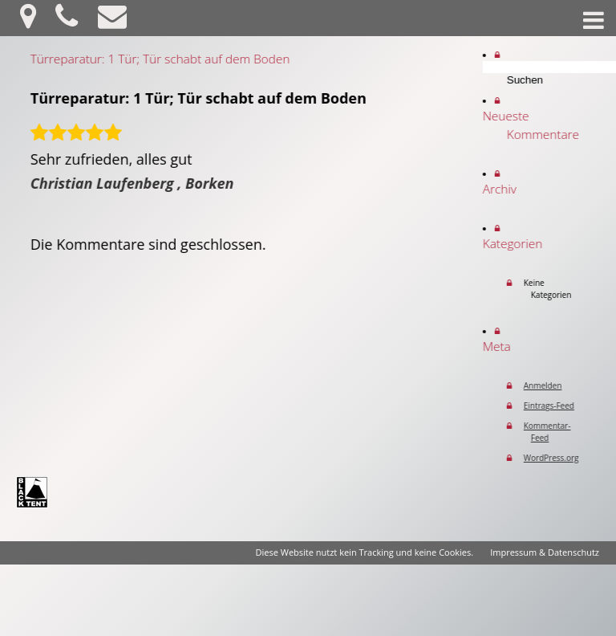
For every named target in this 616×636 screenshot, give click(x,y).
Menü (593, 20)
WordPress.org (558, 457)
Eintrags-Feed (556, 405)
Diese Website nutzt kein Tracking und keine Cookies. (365, 552)
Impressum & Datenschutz (544, 552)
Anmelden (550, 385)
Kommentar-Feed (554, 431)
